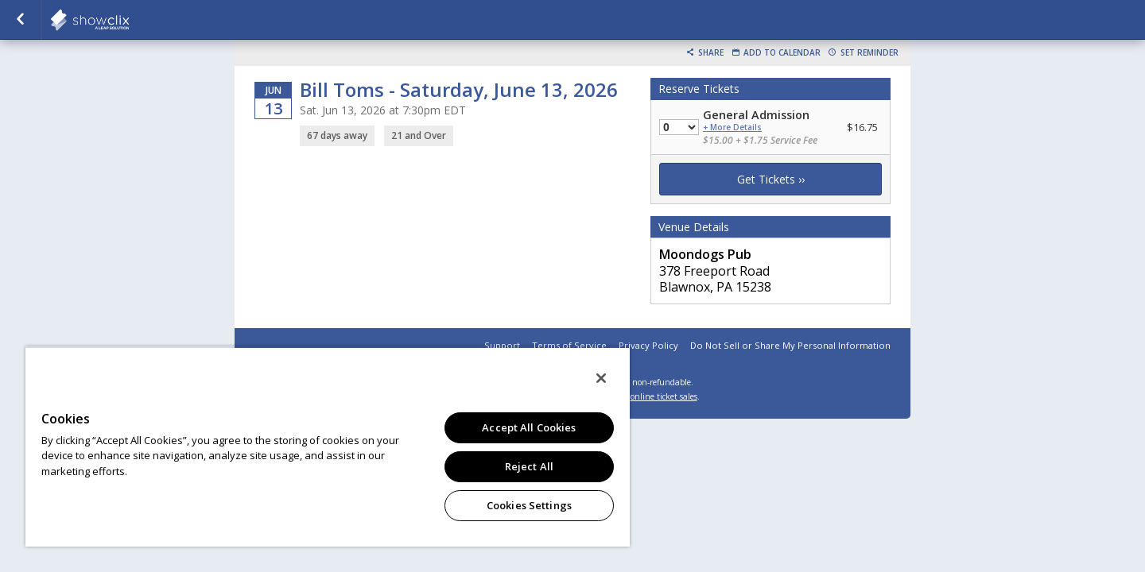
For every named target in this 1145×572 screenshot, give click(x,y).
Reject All (529, 466)
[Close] (601, 378)
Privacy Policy (648, 345)
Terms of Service (569, 345)
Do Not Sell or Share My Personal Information (790, 345)
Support (502, 345)
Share (711, 53)
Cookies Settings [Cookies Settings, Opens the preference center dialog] (529, 505)
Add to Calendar (782, 53)
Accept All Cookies (529, 427)
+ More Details (732, 127)
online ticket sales (664, 396)
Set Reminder (869, 53)
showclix (128, 20)
